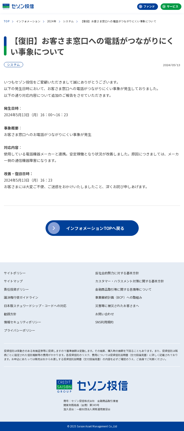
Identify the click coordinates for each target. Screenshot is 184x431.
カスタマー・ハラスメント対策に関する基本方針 (129, 281)
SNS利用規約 (104, 322)
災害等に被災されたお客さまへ (117, 305)
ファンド (149, 6)
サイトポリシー (15, 273)
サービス (172, 6)
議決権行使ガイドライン (21, 297)
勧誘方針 (10, 314)
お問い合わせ (104, 314)
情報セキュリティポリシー (22, 322)
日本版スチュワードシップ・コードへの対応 (35, 305)
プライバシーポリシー (19, 330)
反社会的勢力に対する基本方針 (117, 273)
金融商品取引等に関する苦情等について (123, 289)
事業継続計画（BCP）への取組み (118, 297)
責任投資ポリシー (16, 289)
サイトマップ (13, 281)
